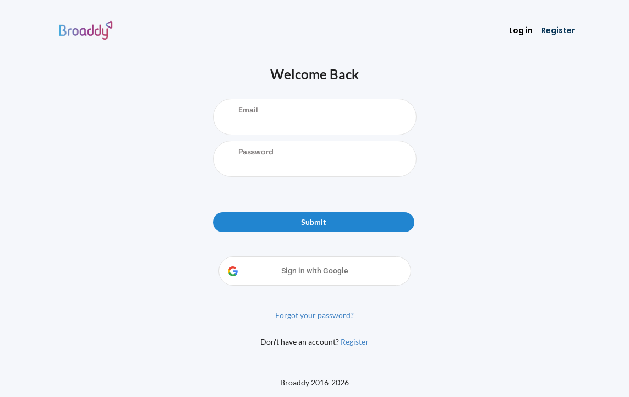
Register (355, 341)
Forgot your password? (314, 315)
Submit (313, 222)
